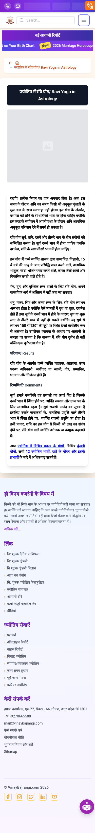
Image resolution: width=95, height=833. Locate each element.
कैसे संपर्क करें (13, 730)
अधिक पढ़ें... (12, 529)
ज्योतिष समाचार (16, 589)
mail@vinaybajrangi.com (23, 723)
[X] (31, 797)
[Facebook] (8, 797)
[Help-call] (7, 6)
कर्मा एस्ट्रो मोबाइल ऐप (20, 603)
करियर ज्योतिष (15, 684)
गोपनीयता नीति (14, 737)
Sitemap (10, 752)
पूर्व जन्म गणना (15, 677)
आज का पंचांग (15, 575)
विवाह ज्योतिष (15, 656)
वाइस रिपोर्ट (13, 649)
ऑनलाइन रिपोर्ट (16, 642)
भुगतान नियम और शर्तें (18, 745)
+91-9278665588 (17, 716)
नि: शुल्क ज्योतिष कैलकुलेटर (24, 582)
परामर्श (10, 635)
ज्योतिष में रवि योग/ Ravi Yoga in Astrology (45, 67)
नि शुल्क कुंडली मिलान (20, 568)
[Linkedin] (43, 797)
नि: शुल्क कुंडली (16, 561)
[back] (10, 63)
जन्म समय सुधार (16, 670)
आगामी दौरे (13, 596)
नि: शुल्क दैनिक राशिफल (21, 554)
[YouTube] (54, 797)
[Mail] (17, 6)
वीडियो (10, 610)
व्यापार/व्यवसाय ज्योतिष (21, 663)
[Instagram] (19, 797)
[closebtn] (90, 5)
